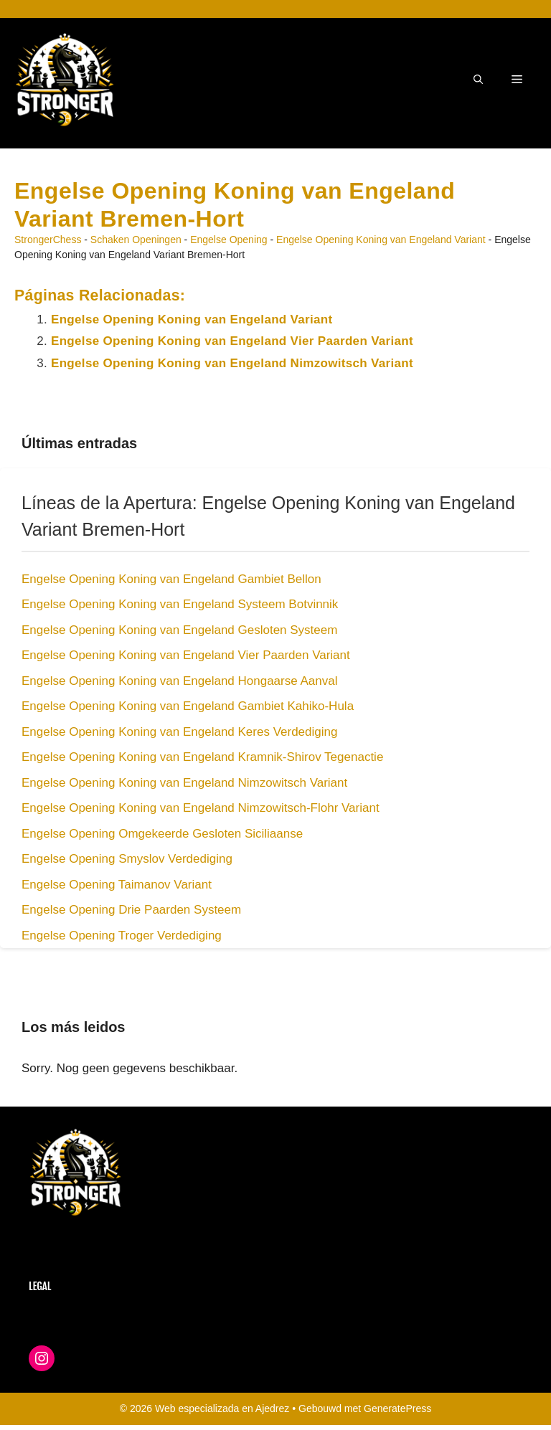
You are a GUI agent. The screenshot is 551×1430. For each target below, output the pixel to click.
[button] (478, 79)
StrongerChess (47, 239)
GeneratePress (397, 1408)
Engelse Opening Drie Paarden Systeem (131, 910)
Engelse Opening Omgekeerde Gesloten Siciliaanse (162, 834)
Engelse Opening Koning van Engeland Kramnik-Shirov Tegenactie (202, 757)
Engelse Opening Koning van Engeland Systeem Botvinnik (180, 604)
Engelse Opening (228, 239)
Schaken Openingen (136, 239)
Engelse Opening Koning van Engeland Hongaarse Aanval (179, 681)
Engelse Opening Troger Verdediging (122, 935)
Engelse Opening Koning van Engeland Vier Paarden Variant (232, 341)
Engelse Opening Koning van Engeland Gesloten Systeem (179, 630)
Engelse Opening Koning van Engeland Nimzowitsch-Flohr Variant (201, 808)
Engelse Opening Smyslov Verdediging (127, 859)
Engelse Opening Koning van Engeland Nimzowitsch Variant (232, 363)
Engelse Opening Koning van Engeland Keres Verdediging (179, 732)
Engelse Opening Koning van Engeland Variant (381, 239)
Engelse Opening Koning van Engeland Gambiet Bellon (171, 579)
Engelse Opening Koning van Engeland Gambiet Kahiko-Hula (188, 706)
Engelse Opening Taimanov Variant (117, 884)
